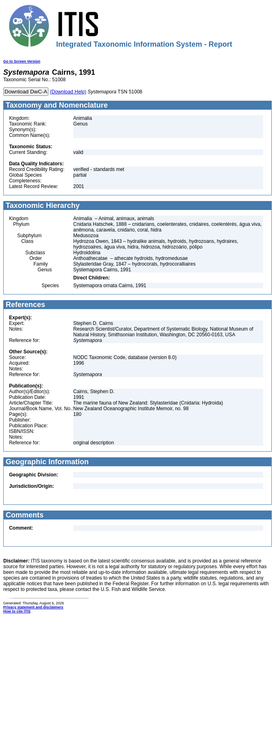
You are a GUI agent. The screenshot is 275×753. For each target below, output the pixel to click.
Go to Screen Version (21, 61)
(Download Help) (68, 92)
